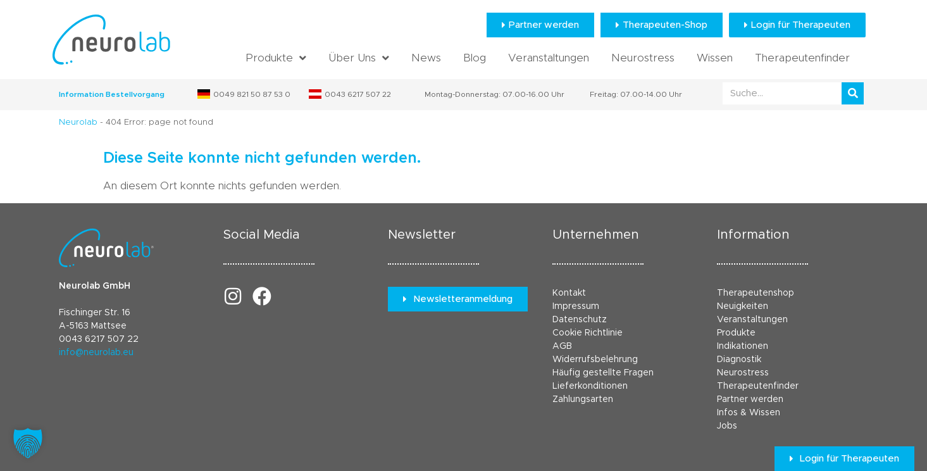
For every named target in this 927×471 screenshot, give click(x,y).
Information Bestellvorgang (112, 94)
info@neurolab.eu (96, 352)
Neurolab (78, 122)
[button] (28, 443)
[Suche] (853, 93)
